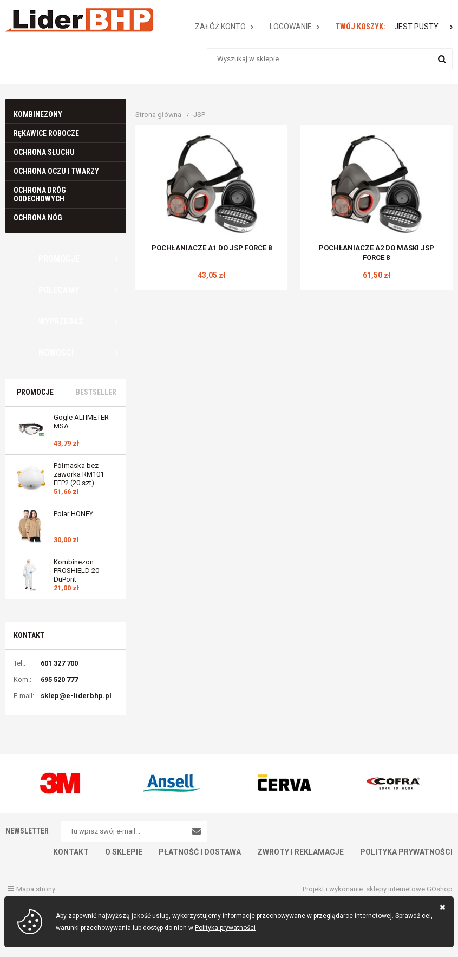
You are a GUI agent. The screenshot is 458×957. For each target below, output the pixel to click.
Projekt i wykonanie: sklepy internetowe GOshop (378, 889)
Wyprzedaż (60, 321)
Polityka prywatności (225, 928)
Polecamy (58, 290)
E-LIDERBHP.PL (79, 19)
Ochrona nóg (38, 217)
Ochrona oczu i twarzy (56, 171)
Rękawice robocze (46, 133)
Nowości (56, 353)
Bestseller (96, 392)
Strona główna (158, 114)
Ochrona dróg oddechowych (40, 194)
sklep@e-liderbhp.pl (76, 696)
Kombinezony (38, 114)
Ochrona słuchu (44, 152)
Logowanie (291, 26)
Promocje (59, 258)
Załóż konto (220, 26)
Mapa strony (35, 889)
